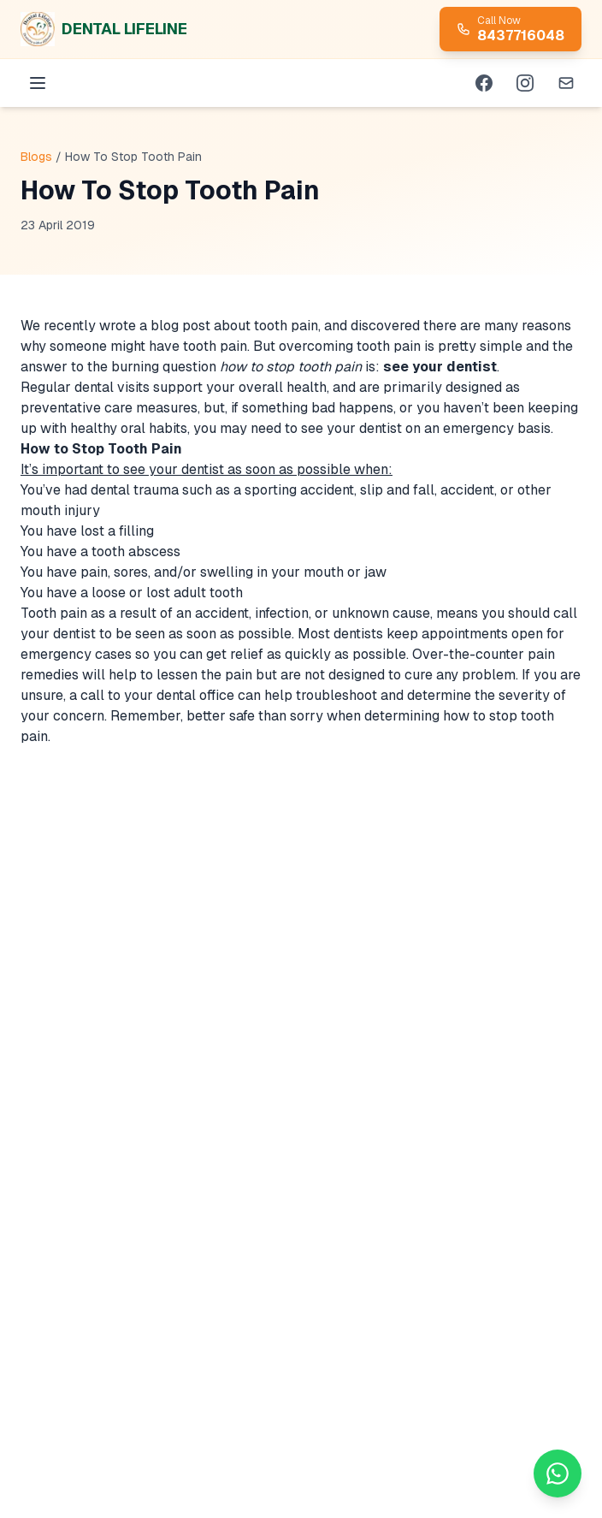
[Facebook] (484, 83)
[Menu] (38, 83)
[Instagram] (525, 83)
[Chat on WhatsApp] (557, 1473)
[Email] (566, 83)
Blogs (36, 156)
